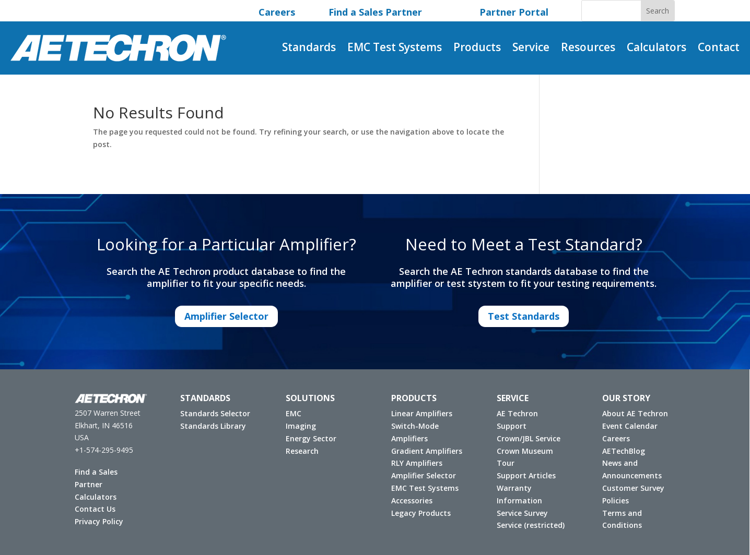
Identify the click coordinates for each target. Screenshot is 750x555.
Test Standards (523, 316)
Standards (309, 48)
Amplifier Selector (226, 316)
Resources (588, 48)
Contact (719, 48)
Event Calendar (626, 426)
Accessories (408, 500)
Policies (612, 500)
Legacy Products (418, 513)
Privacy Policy (96, 521)
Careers (613, 438)
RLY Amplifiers (413, 463)
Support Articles (523, 475)
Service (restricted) (527, 525)
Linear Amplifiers (418, 413)
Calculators (656, 48)
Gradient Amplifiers (423, 451)
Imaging (298, 426)
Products (477, 48)
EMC (290, 413)
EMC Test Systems (394, 48)
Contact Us (92, 509)
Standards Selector (212, 413)
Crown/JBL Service (525, 438)
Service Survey (519, 513)
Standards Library (210, 426)
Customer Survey (630, 488)
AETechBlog (620, 451)
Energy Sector (308, 438)
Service (530, 48)
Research (299, 451)
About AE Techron (632, 413)
